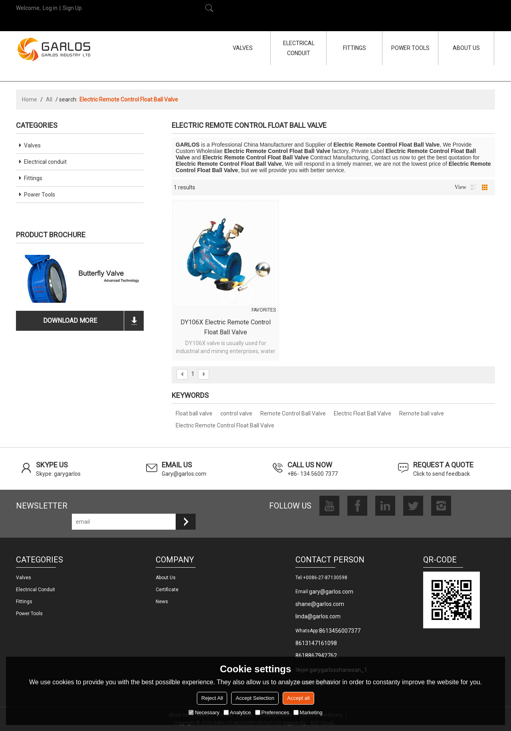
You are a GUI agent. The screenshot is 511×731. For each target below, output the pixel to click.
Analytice (237, 712)
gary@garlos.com (331, 591)
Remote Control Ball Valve (293, 413)
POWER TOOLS (410, 48)
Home (29, 99)
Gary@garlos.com (184, 474)
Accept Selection (255, 698)
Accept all (298, 698)
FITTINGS (354, 48)
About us (166, 577)
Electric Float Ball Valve (362, 413)
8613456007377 (339, 631)
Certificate (167, 589)
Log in (50, 8)
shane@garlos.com (319, 604)
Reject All (212, 698)
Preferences (272, 712)
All (49, 99)
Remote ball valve (421, 413)
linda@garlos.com (318, 616)
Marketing (308, 712)
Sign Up (72, 8)
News (162, 601)
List (473, 187)
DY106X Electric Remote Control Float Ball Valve (225, 327)
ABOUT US (466, 48)
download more (70, 320)
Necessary (203, 712)
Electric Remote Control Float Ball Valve (225, 425)
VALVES (243, 48)
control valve (236, 413)
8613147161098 (316, 643)
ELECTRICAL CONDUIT (299, 48)
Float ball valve (194, 413)
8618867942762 (316, 655)
